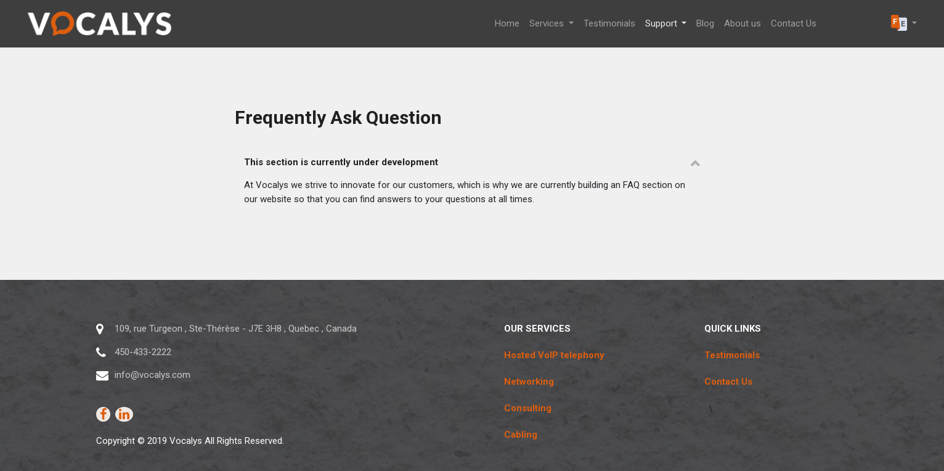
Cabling (520, 434)
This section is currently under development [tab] (341, 162)
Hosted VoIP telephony (554, 355)
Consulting (527, 408)
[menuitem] (507, 24)
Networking (529, 381)
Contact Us (728, 381)
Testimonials (732, 355)
